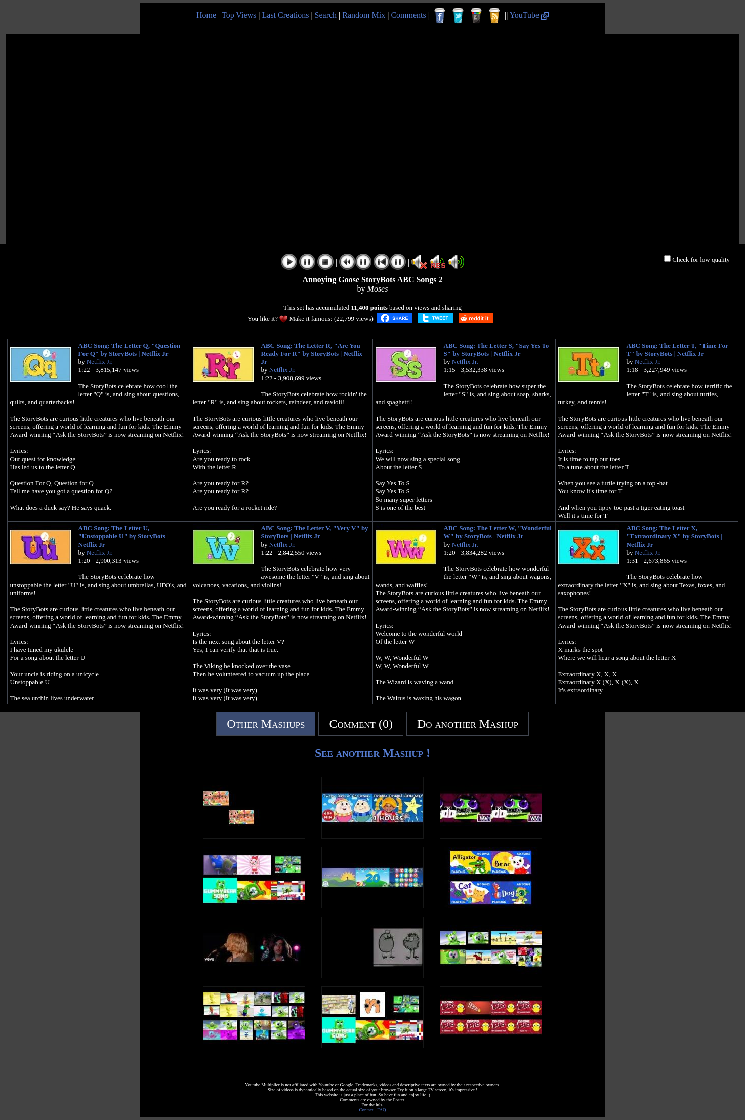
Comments (408, 15)
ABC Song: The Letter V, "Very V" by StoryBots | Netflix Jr (314, 532)
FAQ (381, 1109)
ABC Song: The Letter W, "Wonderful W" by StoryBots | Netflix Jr (498, 532)
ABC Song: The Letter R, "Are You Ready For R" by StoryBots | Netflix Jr (312, 353)
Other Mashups (266, 723)
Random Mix (363, 15)
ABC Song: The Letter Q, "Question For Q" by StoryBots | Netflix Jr (129, 349)
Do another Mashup (467, 723)
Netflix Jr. (100, 361)
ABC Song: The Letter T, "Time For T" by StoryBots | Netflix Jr (677, 349)
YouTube (529, 15)
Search (326, 15)
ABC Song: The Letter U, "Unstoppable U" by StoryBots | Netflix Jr (123, 536)
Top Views (239, 15)
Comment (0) (361, 723)
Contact (366, 1109)
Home (206, 15)
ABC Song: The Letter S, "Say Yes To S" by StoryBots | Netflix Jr (496, 349)
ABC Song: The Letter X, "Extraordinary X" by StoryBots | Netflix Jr (674, 536)
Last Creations (285, 15)
